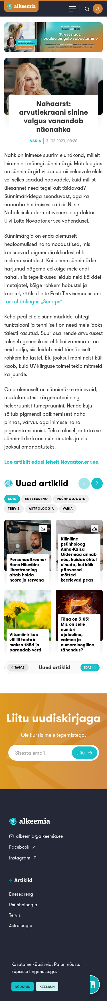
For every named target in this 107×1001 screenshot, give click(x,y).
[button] (84, 483)
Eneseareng (36, 499)
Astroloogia (41, 508)
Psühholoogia (71, 499)
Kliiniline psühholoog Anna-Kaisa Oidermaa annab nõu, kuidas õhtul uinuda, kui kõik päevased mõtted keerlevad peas (79, 559)
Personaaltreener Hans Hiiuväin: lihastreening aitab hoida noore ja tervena (27, 570)
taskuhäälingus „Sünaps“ (33, 301)
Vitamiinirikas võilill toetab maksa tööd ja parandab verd (25, 642)
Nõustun (22, 986)
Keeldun (46, 986)
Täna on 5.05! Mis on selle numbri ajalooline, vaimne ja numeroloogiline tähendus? (77, 634)
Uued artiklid (42, 483)
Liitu (84, 753)
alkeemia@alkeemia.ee (36, 836)
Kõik (12, 499)
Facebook (22, 847)
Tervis (14, 508)
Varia (35, 141)
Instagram (23, 858)
